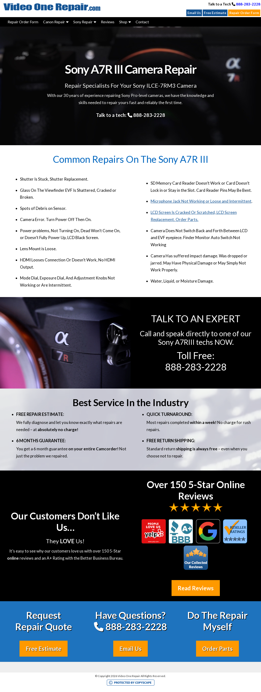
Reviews (107, 21)
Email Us (194, 13)
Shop (123, 21)
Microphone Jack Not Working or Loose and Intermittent (201, 201)
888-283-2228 (248, 4)
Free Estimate (215, 13)
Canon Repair (54, 21)
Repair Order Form (244, 13)
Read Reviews (196, 588)
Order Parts (217, 648)
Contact (142, 21)
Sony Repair (83, 21)
